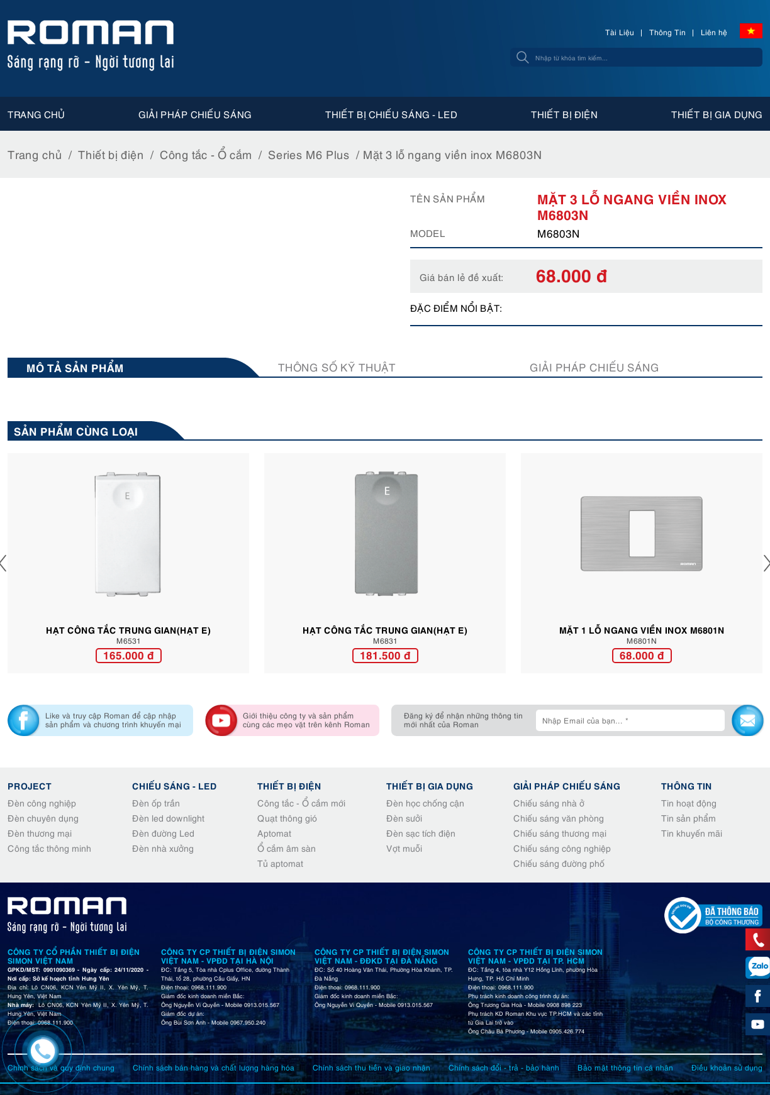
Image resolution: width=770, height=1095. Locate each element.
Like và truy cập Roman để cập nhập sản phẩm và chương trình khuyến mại (113, 719)
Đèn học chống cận (425, 802)
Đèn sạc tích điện (420, 833)
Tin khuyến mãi (691, 833)
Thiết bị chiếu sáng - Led (391, 113)
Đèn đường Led (163, 833)
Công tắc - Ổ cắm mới (301, 802)
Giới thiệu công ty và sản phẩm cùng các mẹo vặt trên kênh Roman (306, 719)
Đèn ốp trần (156, 802)
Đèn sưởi (404, 817)
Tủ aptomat (280, 863)
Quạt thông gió (287, 817)
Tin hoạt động (689, 802)
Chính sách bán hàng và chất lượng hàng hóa (213, 1067)
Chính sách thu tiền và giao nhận (371, 1067)
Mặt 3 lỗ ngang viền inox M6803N (452, 154)
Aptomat (274, 833)
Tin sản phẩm (688, 817)
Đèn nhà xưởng (163, 848)
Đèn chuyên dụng (43, 817)
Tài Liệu (619, 31)
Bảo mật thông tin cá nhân (625, 1067)
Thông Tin (667, 31)
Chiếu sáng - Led (174, 785)
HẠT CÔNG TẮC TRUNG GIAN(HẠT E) (128, 629)
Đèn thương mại (40, 833)
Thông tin (686, 785)
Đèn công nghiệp (42, 802)
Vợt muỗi (404, 848)
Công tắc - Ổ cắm (206, 154)
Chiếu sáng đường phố (559, 863)
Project (30, 785)
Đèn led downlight (168, 817)
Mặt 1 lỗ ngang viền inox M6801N (642, 629)
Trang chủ (36, 113)
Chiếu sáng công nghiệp (562, 848)
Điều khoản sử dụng (726, 1067)
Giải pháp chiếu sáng (195, 113)
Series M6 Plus (309, 154)
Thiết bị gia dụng (716, 113)
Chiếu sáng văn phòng (558, 817)
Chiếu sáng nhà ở (548, 802)
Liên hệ (714, 31)
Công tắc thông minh (49, 848)
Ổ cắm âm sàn (286, 848)
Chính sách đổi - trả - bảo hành (504, 1067)
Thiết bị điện (564, 113)
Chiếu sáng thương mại (559, 833)
